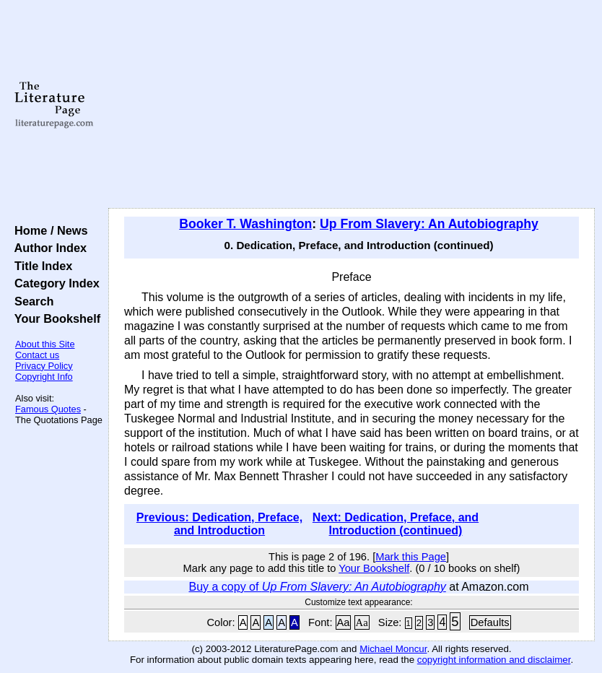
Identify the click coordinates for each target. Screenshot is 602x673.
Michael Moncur (393, 648)
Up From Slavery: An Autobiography (429, 224)
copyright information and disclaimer (494, 659)
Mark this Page (410, 557)
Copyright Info (44, 376)
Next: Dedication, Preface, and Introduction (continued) (396, 524)
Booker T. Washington (245, 224)
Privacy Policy (44, 365)
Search (30, 301)
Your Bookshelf (54, 318)
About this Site (45, 344)
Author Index (47, 247)
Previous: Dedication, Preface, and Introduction (219, 524)
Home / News (48, 230)
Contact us (37, 354)
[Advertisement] (352, 105)
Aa (343, 622)
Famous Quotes (48, 409)
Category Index (54, 283)
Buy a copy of (316, 587)
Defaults (490, 622)
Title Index (40, 265)
